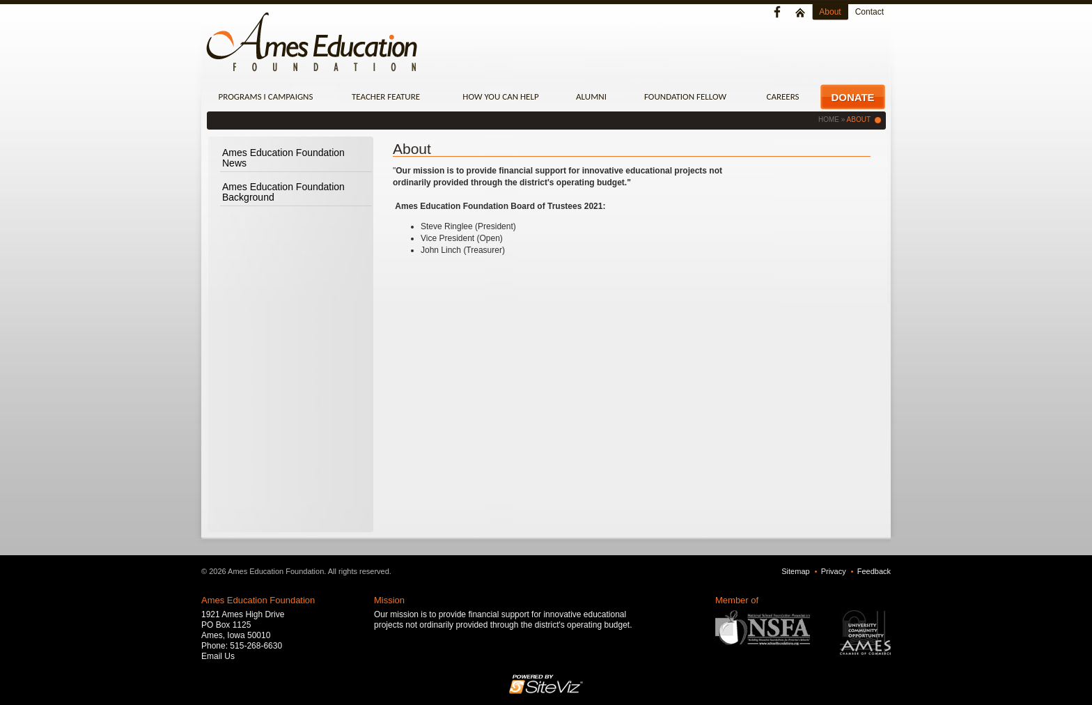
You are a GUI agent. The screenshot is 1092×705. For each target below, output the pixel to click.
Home (828, 119)
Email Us (218, 656)
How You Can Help (500, 97)
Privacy (833, 571)
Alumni (591, 97)
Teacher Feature (386, 97)
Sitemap (795, 571)
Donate (852, 97)
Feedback (874, 571)
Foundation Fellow (685, 97)
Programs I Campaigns (266, 97)
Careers (782, 97)
